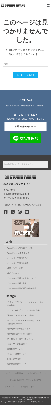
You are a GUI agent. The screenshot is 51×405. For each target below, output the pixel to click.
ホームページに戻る (25, 75)
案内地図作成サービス (16, 363)
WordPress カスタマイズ (18, 252)
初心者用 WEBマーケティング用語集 (25, 379)
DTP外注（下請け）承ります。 (20, 338)
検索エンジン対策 (15, 268)
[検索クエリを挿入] (26, 64)
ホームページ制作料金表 (17, 263)
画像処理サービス (15, 348)
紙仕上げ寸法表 (14, 358)
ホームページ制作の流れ (17, 258)
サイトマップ (10, 386)
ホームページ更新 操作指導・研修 (21, 288)
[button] (48, 5)
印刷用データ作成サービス (18, 328)
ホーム (7, 373)
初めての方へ (13, 273)
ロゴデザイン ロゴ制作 (17, 343)
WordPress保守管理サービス (20, 247)
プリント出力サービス (16, 353)
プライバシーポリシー (36, 373)
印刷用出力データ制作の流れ (19, 333)
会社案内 (19, 373)
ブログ (43, 386)
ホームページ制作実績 (16, 283)
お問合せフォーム (28, 386)
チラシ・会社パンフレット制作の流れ (23, 310)
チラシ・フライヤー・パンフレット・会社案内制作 (25, 304)
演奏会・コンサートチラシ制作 (20, 315)
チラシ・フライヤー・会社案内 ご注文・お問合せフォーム (24, 322)
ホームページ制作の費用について (21, 278)
